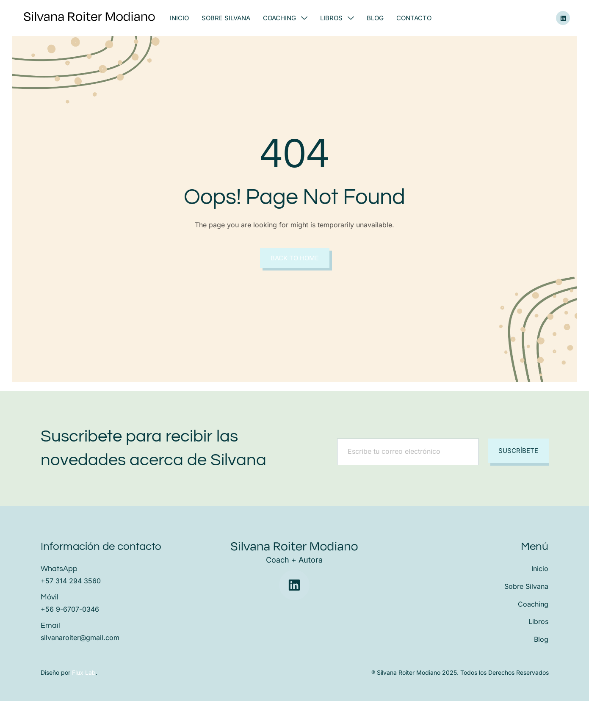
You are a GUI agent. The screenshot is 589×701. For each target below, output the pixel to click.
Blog (375, 18)
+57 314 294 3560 (71, 581)
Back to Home (295, 258)
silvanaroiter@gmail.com (80, 637)
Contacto (413, 18)
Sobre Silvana (226, 18)
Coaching (285, 18)
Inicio (179, 18)
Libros (337, 18)
